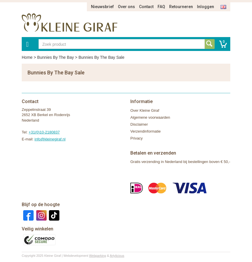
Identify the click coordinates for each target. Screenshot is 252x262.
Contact (146, 6)
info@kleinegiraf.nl (49, 139)
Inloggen (205, 6)
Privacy (136, 138)
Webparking (97, 255)
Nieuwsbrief (102, 6)
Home (27, 57)
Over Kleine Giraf (144, 110)
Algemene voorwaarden (150, 117)
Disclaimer (139, 124)
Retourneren (181, 6)
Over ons (126, 6)
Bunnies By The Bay (55, 57)
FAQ (161, 6)
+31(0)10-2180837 (44, 132)
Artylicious (117, 255)
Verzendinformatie (145, 131)
